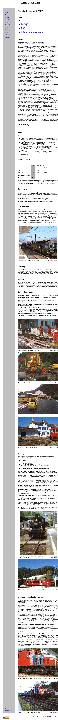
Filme (6, 27)
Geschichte (8, 14)
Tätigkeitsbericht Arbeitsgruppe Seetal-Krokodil (33, 32)
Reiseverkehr (24, 24)
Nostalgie (23, 31)
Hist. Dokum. (8, 19)
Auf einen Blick (24, 23)
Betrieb (22, 28)
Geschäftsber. (9, 24)
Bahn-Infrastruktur (25, 29)
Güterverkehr (24, 25)
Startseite (7, 37)
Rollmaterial (8, 22)
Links (6, 32)
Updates (7, 34)
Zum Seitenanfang (8, 709)
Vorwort (23, 20)
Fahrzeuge (23, 27)
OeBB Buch (8, 12)
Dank (22, 21)
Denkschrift (8, 17)
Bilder (6, 29)
